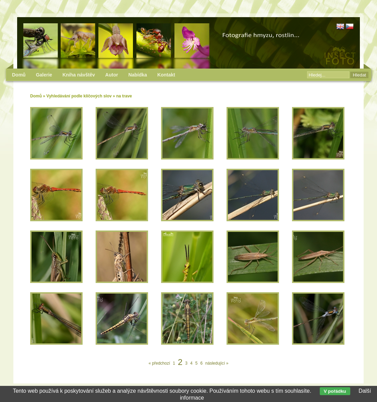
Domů (36, 96)
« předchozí (159, 363)
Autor (111, 75)
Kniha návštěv (78, 75)
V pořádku (335, 391)
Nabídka (137, 75)
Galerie (44, 75)
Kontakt (166, 75)
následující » (216, 363)
